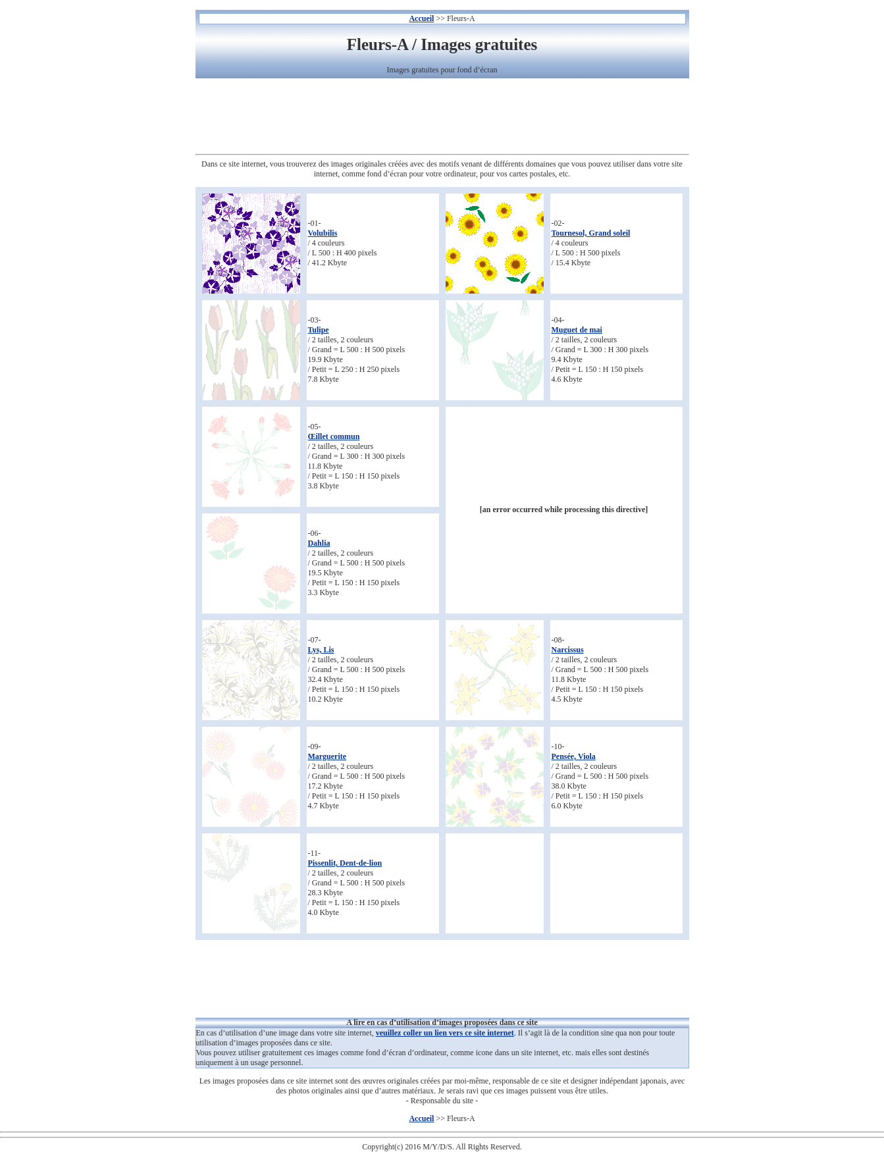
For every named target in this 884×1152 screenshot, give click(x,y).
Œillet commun (333, 436)
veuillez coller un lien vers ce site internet (445, 1032)
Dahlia (318, 543)
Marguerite (326, 756)
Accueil (421, 18)
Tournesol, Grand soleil (590, 233)
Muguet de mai (576, 329)
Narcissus (567, 649)
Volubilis (322, 233)
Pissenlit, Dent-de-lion (344, 863)
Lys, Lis (320, 649)
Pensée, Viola (573, 756)
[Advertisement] (442, 117)
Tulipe (317, 329)
